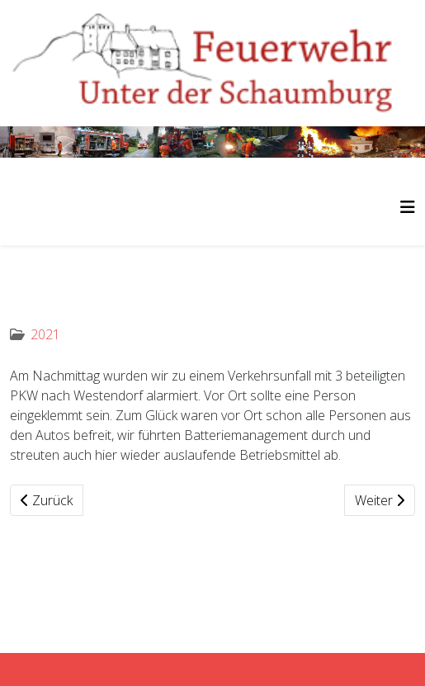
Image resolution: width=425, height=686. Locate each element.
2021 (45, 334)
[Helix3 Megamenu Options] (407, 207)
